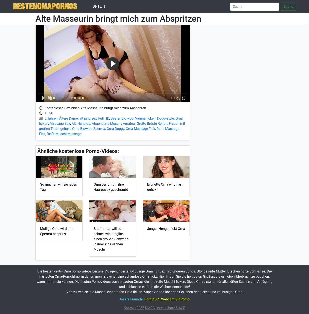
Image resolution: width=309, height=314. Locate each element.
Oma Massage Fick (140, 129)
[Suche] (254, 7)
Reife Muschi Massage (64, 134)
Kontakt (130, 308)
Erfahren (51, 118)
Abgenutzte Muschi (106, 124)
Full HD (103, 118)
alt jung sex (88, 118)
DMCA (150, 308)
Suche (288, 7)
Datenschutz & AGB (170, 308)
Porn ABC (151, 299)
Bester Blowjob (122, 118)
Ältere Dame (68, 118)
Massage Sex (60, 124)
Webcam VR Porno (175, 299)
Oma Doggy (115, 129)
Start (99, 7)
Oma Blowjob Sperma (88, 129)
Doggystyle (165, 118)
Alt (74, 124)
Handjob (83, 124)
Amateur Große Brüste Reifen (145, 124)
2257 (140, 308)
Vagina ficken (145, 118)
